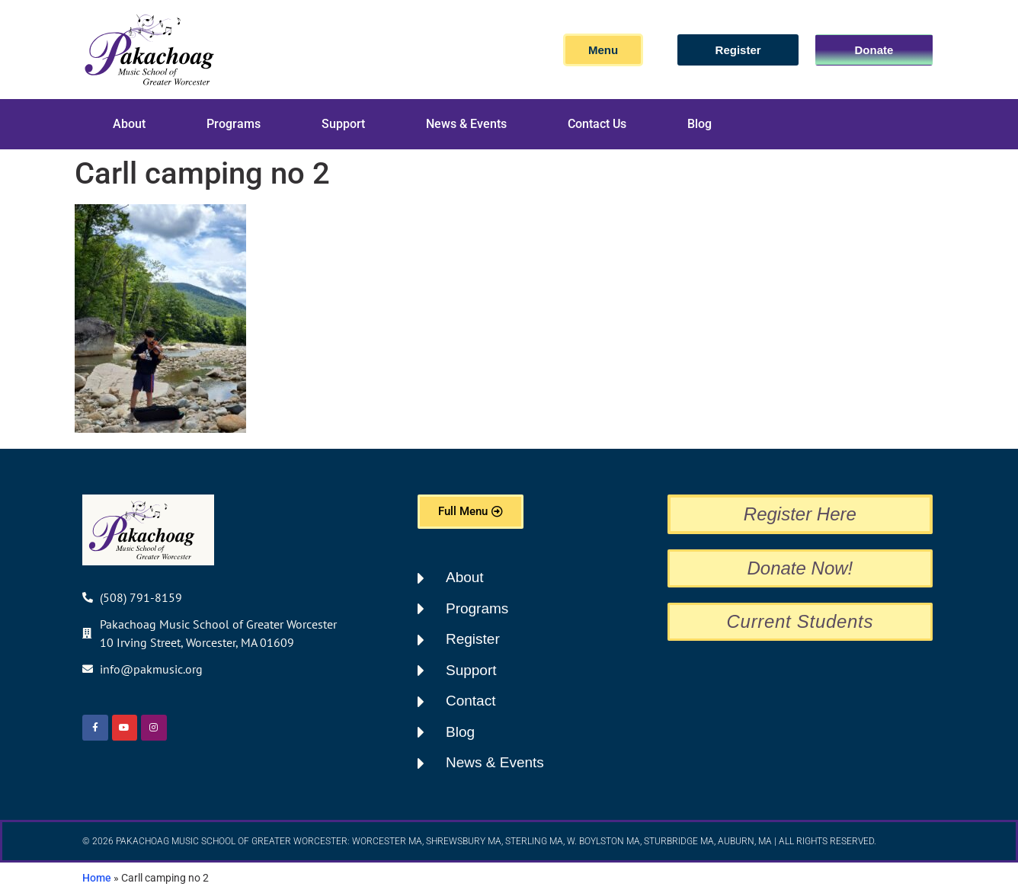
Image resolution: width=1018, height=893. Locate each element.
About (129, 124)
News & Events (466, 124)
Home (96, 878)
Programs (233, 124)
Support (343, 124)
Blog (699, 124)
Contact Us (597, 124)
